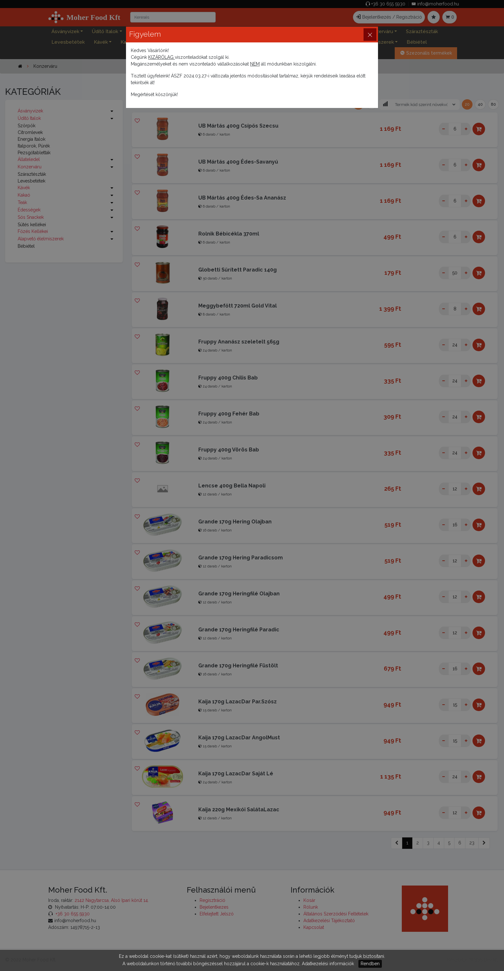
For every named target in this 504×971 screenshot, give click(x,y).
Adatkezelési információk (328, 963)
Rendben (370, 963)
